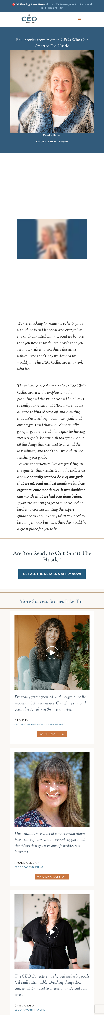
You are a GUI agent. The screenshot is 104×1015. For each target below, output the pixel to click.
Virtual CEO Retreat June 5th (62, 4)
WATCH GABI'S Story (52, 734)
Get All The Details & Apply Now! (52, 574)
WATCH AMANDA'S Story (52, 876)
